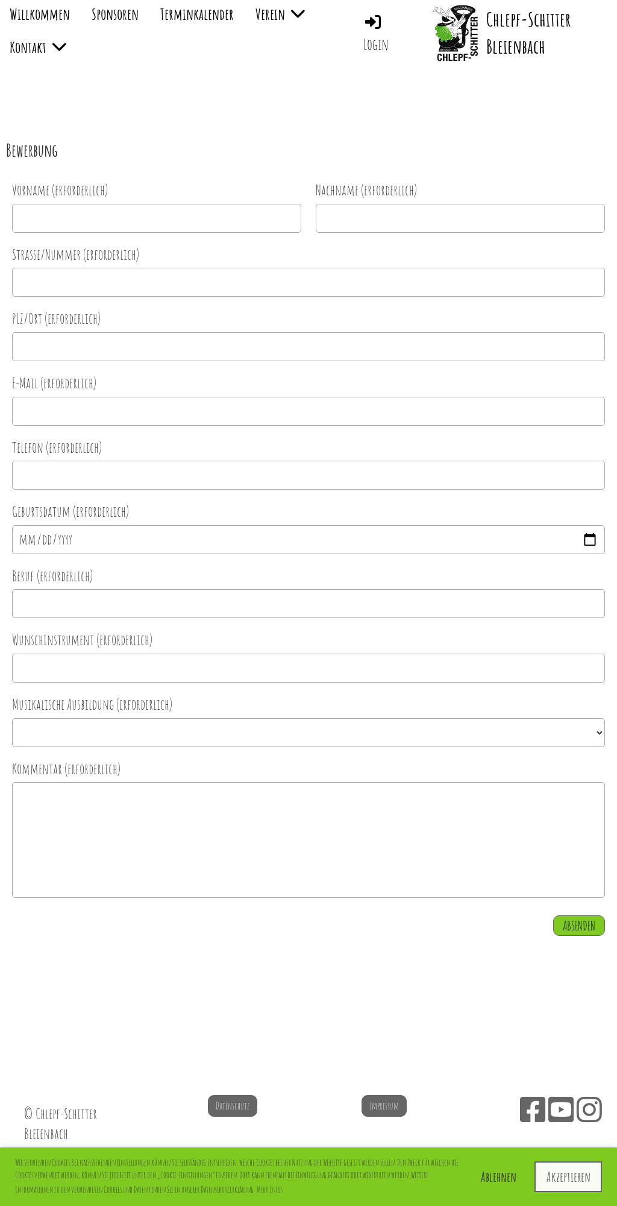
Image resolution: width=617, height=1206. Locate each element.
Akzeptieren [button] (568, 1177)
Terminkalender (197, 14)
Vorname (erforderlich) (60, 190)
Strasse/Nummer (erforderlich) (75, 254)
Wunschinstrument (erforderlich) (82, 640)
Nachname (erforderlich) (366, 190)
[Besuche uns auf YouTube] (561, 1109)
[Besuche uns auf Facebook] (532, 1109)
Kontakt (38, 47)
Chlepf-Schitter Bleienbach (528, 32)
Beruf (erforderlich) (52, 576)
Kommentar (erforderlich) (66, 769)
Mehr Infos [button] (270, 1189)
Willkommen (40, 14)
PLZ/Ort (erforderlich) (56, 318)
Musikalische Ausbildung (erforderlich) (92, 704)
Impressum (384, 1106)
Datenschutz (232, 1106)
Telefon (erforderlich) (57, 447)
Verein (280, 14)
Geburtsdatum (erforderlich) (70, 511)
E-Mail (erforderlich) (54, 383)
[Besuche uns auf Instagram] (589, 1109)
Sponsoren (115, 14)
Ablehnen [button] (498, 1177)
